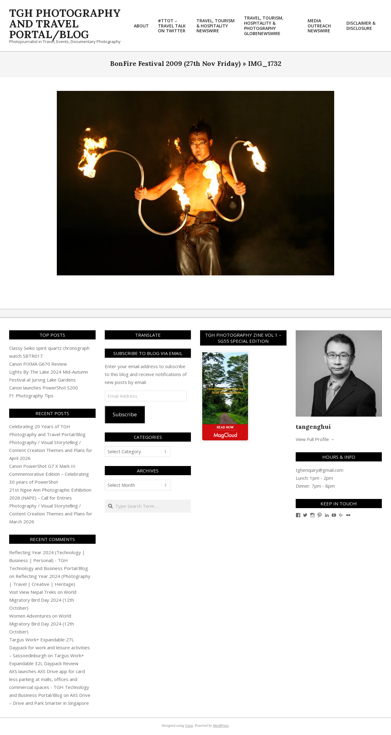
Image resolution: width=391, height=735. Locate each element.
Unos (189, 725)
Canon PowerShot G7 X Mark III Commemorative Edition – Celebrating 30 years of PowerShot (49, 474)
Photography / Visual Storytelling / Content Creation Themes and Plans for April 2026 (50, 450)
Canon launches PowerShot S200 (43, 388)
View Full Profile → (315, 439)
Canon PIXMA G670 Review (38, 364)
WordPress (220, 725)
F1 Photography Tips (31, 396)
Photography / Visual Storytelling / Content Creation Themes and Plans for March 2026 (50, 514)
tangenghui (313, 426)
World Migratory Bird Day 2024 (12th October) (42, 600)
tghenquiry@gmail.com (319, 470)
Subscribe (125, 414)
